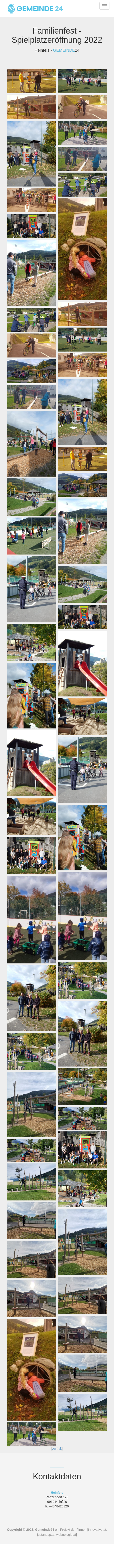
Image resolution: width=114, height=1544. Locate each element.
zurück (57, 1449)
